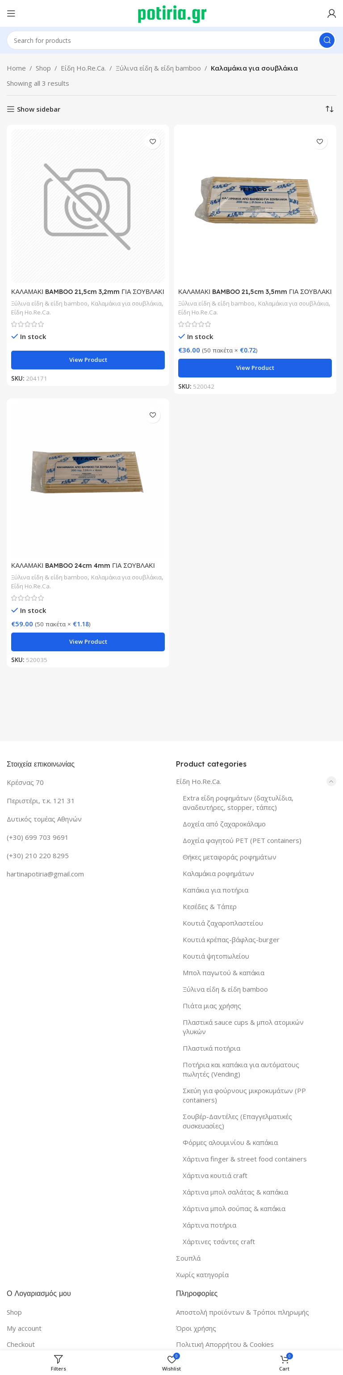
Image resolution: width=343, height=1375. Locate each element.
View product (88, 360)
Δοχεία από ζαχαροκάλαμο (224, 823)
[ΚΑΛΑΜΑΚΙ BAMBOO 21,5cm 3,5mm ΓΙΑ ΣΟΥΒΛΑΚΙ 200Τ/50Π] (255, 206)
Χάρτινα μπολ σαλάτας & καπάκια (235, 1191)
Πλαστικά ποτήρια (211, 1048)
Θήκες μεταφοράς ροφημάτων (229, 856)
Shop (43, 67)
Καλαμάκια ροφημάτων (218, 873)
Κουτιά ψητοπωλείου (216, 956)
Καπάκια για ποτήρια (215, 889)
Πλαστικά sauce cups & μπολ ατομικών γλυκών (243, 1027)
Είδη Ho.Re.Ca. (83, 67)
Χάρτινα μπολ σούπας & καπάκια (234, 1208)
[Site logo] (171, 12)
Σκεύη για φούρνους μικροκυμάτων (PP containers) (244, 1095)
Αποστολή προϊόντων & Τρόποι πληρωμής (242, 1312)
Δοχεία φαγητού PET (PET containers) (242, 840)
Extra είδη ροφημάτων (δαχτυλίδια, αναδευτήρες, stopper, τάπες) (238, 802)
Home (16, 67)
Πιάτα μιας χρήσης (212, 1005)
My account (24, 1328)
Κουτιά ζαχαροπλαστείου (223, 922)
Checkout (21, 1344)
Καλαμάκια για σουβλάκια (50, 312)
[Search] (171, 40)
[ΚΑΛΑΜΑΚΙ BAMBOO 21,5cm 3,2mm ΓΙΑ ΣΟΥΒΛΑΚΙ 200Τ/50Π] (88, 206)
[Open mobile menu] (11, 13)
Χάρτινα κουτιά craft (215, 1175)
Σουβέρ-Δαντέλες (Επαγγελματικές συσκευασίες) (237, 1121)
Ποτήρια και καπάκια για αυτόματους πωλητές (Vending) (241, 1069)
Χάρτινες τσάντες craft (219, 1241)
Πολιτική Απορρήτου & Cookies (225, 1344)
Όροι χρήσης (196, 1328)
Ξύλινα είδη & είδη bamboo (158, 67)
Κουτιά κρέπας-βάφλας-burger (231, 939)
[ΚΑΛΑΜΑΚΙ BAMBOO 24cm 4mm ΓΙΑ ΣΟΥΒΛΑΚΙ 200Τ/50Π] (88, 480)
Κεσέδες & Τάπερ (210, 906)
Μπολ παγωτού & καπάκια (223, 972)
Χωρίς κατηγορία (202, 1274)
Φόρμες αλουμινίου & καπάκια (230, 1142)
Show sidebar (38, 109)
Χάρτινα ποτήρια (209, 1224)
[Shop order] (329, 109)
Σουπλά (188, 1257)
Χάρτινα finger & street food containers (245, 1158)
